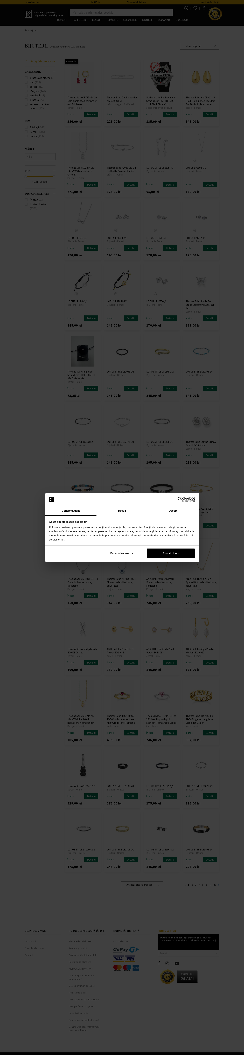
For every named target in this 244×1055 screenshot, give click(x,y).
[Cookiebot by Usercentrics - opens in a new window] (180, 499)
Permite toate (171, 553)
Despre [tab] (173, 510)
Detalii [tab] (122, 510)
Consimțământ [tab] (71, 510)
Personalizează (121, 553)
